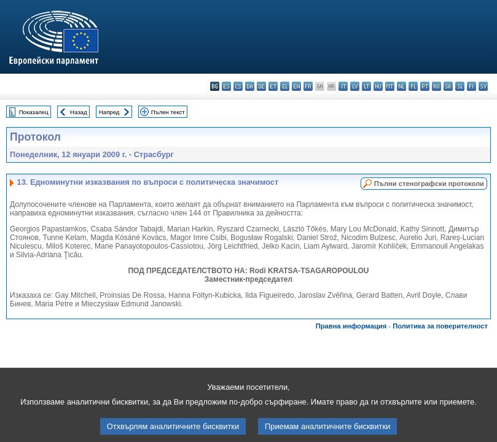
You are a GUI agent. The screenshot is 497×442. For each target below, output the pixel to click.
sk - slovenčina (448, 86)
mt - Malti (389, 86)
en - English (296, 86)
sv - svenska (483, 86)
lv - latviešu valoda (354, 86)
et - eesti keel (273, 86)
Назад (78, 112)
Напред (109, 112)
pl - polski (413, 86)
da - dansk (249, 86)
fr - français (308, 86)
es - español (226, 86)
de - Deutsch (261, 86)
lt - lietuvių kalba (366, 86)
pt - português (424, 86)
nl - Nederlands (401, 86)
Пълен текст (168, 112)
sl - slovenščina (459, 86)
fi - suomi (471, 86)
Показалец (34, 112)
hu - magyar (378, 86)
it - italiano (343, 86)
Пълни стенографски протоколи (429, 183)
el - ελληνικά (284, 86)
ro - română (436, 86)
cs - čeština (238, 86)
